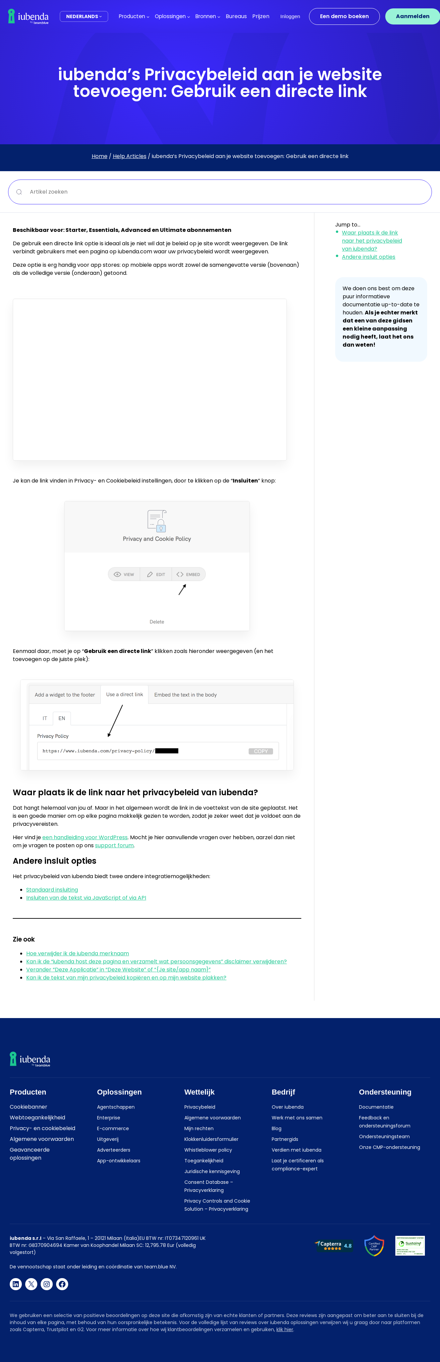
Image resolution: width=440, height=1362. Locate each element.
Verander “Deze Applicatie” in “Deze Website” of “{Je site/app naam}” (118, 969)
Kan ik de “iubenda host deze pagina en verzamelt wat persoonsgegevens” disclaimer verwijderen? (156, 961)
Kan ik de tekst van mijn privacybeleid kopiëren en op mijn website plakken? (126, 977)
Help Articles (129, 156)
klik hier (284, 1329)
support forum (114, 845)
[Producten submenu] (147, 16)
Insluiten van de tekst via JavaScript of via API (86, 898)
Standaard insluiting (52, 890)
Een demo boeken (344, 16)
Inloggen (290, 16)
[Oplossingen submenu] (188, 16)
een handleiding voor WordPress (85, 837)
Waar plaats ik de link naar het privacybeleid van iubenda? (372, 241)
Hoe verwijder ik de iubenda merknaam (77, 953)
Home (99, 156)
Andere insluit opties (368, 257)
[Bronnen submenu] (218, 16)
